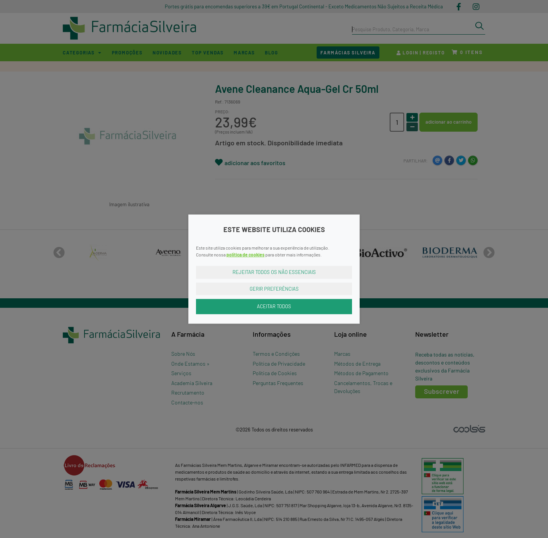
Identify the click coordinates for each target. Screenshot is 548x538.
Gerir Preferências (274, 288)
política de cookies (245, 254)
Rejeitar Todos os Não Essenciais (274, 272)
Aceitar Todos (274, 306)
